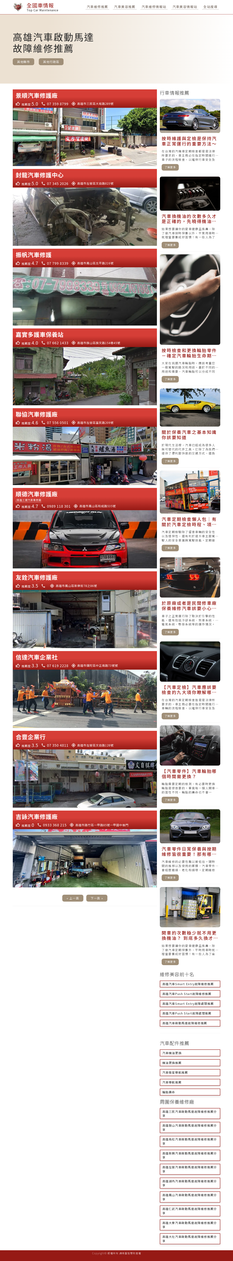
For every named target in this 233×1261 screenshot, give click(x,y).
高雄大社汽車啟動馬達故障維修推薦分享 (189, 1238)
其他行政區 (51, 62)
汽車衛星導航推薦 (175, 1072)
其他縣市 (23, 62)
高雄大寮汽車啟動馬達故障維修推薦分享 (189, 1225)
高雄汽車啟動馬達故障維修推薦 (184, 1023)
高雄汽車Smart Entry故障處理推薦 (188, 1003)
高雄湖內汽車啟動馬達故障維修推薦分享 (189, 1183)
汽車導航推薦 (172, 1082)
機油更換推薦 (172, 1063)
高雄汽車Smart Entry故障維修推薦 (188, 984)
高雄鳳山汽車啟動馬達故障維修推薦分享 (189, 1197)
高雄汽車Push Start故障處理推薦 (187, 1013)
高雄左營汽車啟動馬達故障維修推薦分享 (189, 1169)
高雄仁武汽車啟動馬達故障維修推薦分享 (189, 1211)
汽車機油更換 (172, 1053)
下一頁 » (97, 898)
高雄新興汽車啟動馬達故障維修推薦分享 (189, 1155)
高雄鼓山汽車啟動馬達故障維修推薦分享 (189, 1127)
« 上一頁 (73, 898)
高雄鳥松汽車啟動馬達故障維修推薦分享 (189, 1141)
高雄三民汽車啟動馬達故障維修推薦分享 (189, 1113)
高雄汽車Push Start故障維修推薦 (187, 994)
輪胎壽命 (168, 1092)
